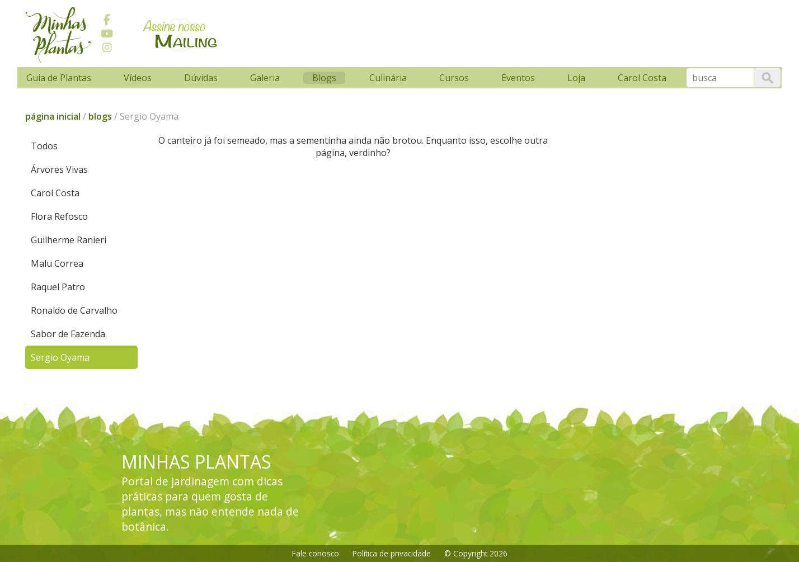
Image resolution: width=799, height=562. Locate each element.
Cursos (454, 78)
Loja (576, 78)
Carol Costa (642, 78)
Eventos (518, 78)
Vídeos (138, 78)
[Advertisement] (439, 32)
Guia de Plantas (58, 78)
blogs (100, 116)
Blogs (324, 78)
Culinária (388, 78)
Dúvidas (201, 78)
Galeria (265, 78)
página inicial (53, 116)
